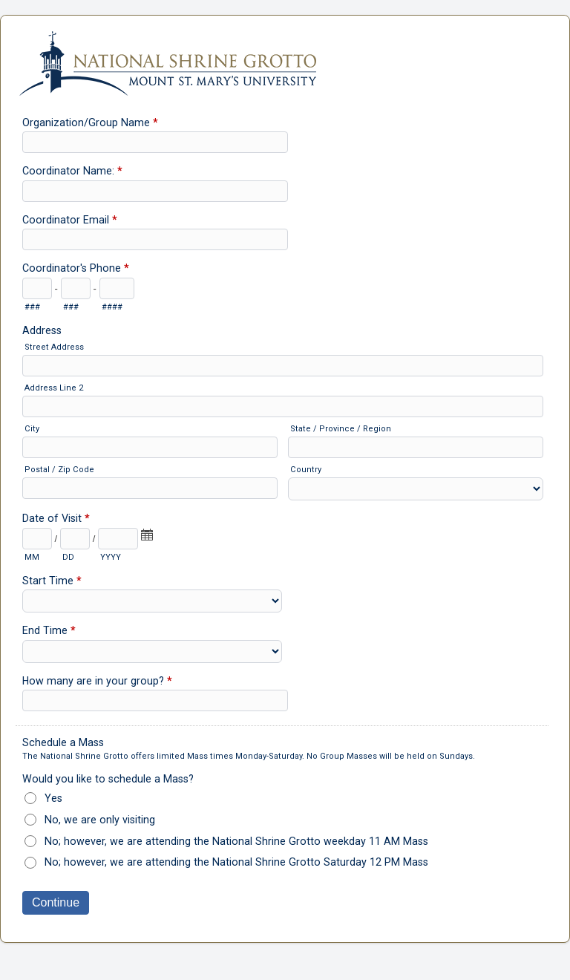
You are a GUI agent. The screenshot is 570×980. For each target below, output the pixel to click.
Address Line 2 (53, 388)
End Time (49, 631)
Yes (53, 798)
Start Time (52, 582)
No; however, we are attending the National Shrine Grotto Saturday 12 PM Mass (236, 862)
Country (305, 469)
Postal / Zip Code (59, 469)
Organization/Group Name (90, 124)
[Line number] (116, 288)
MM (31, 557)
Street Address (54, 347)
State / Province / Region (340, 429)
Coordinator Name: (72, 172)
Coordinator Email (69, 221)
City (31, 429)
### (32, 307)
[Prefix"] (76, 288)
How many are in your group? (97, 682)
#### (112, 307)
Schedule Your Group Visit (285, 56)
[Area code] (37, 288)
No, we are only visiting (100, 820)
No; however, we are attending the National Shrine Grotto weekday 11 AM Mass (236, 841)
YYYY (110, 557)
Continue (55, 902)
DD (68, 557)
